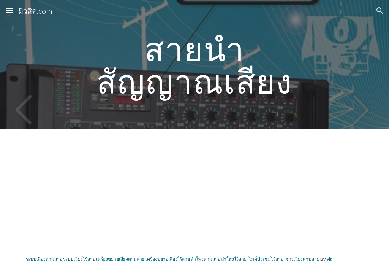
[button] (9, 10)
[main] (194, 64)
